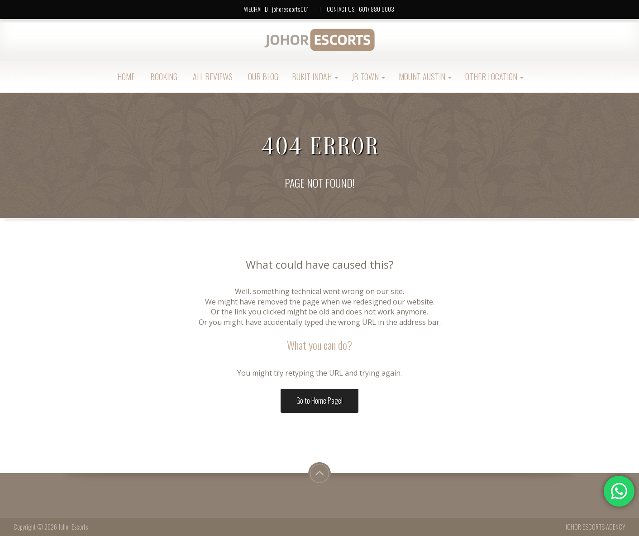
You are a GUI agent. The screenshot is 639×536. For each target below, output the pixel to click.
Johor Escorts (73, 526)
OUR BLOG (262, 76)
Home (125, 76)
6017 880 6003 (376, 9)
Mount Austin (425, 76)
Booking (162, 76)
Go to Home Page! (319, 400)
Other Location (494, 76)
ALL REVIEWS (212, 76)
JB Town (368, 76)
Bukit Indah (315, 76)
